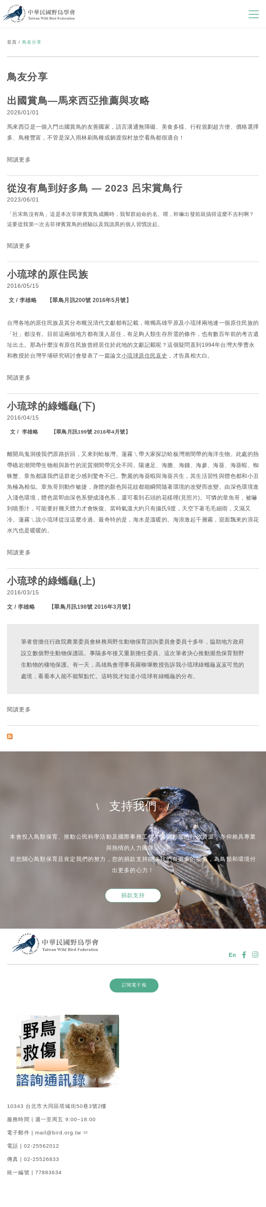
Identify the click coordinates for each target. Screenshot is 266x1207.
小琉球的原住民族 (48, 274)
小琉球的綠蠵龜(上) (53, 581)
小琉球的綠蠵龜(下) (51, 406)
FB (244, 954)
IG (255, 954)
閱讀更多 (19, 160)
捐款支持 (133, 895)
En (232, 954)
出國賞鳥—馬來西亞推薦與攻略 (78, 100)
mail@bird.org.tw (61, 1132)
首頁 (12, 42)
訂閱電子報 (134, 985)
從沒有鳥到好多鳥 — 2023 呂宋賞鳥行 (95, 188)
